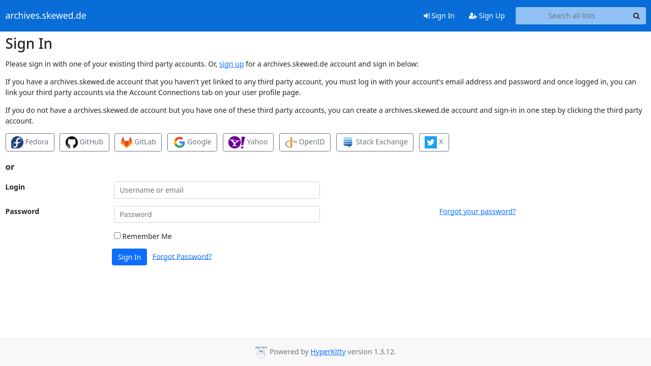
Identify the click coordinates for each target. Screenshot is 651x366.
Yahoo (248, 142)
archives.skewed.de (46, 16)
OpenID (305, 142)
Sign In (439, 15)
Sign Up (487, 15)
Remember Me (143, 236)
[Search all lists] (572, 15)
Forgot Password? (182, 256)
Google (192, 142)
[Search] (637, 15)
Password (23, 211)
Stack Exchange (374, 142)
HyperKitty (327, 351)
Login (15, 187)
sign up (231, 64)
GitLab (138, 142)
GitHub (84, 142)
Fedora (29, 142)
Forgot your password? (477, 211)
